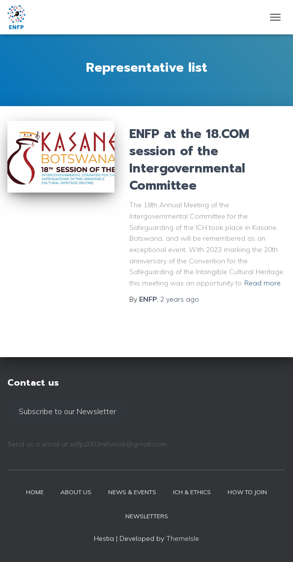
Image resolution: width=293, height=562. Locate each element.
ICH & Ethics (192, 492)
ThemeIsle (182, 538)
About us (75, 492)
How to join (247, 492)
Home (35, 492)
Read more (262, 283)
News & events (132, 492)
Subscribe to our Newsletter (67, 411)
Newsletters (146, 516)
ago (179, 299)
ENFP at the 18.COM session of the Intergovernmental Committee (189, 160)
